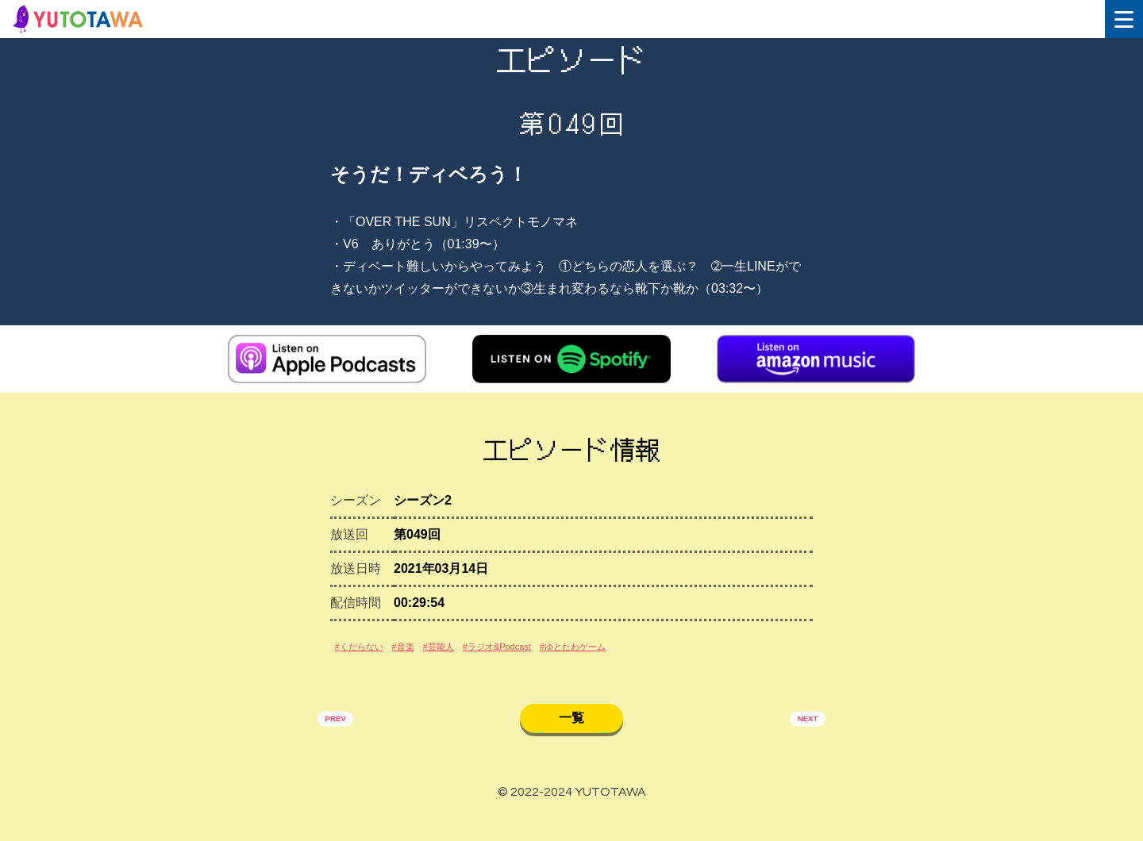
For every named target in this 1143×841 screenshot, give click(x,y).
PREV (344, 740)
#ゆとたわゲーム (683, 658)
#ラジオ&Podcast (572, 658)
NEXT (799, 740)
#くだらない (372, 658)
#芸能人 (487, 658)
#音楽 (436, 658)
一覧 (571, 737)
